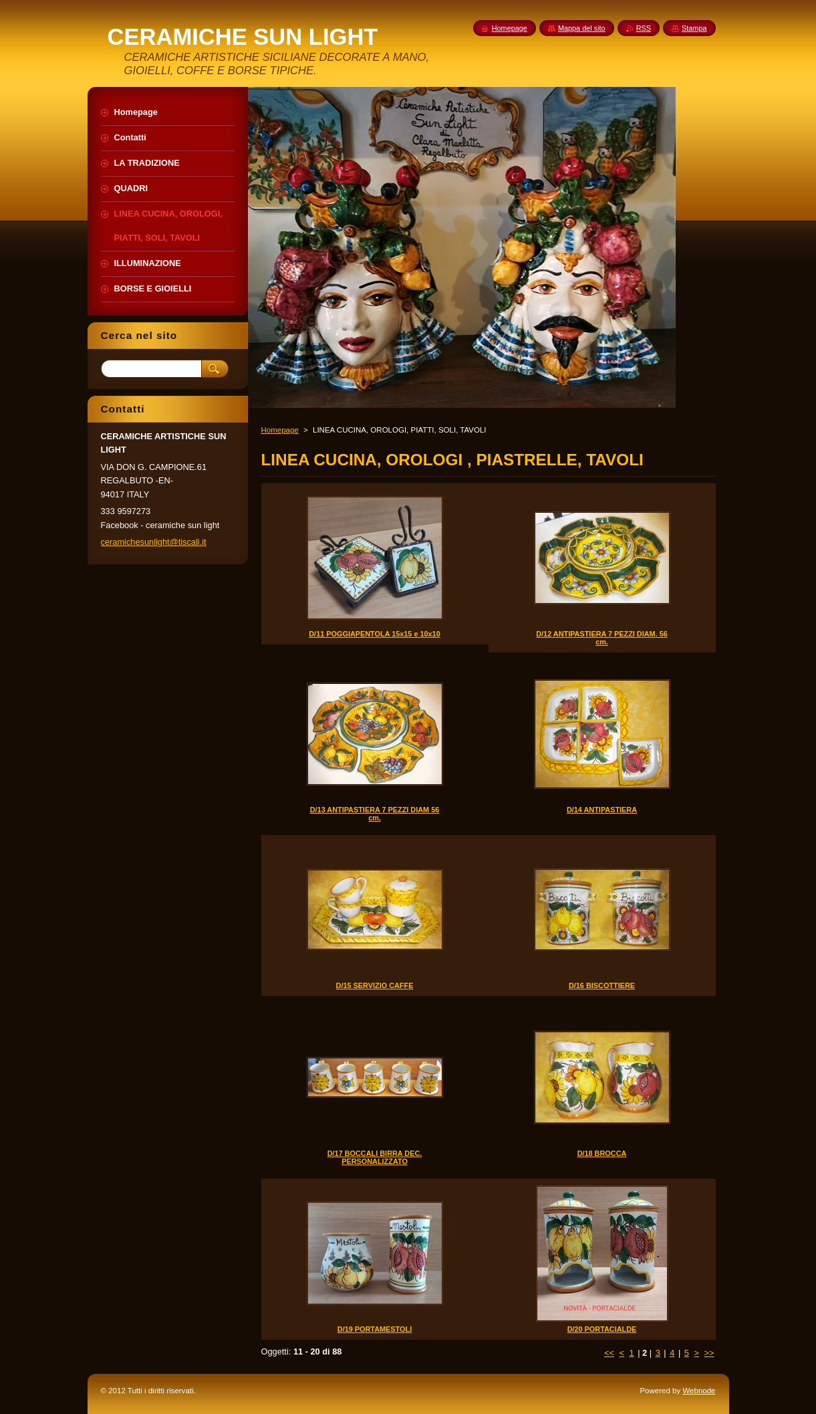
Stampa (694, 28)
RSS (643, 28)
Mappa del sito (581, 28)
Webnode (698, 1391)
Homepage (280, 430)
